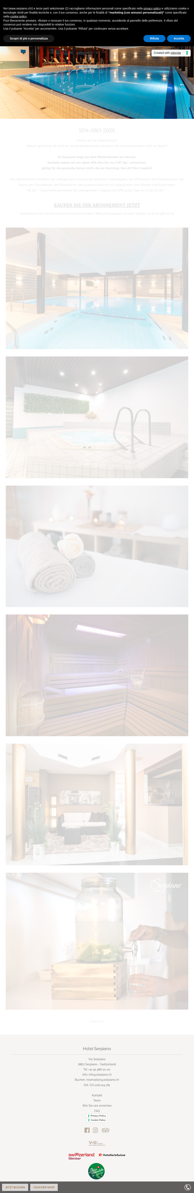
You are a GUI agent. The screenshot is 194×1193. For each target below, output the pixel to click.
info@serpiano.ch (100, 1074)
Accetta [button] (179, 38)
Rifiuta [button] (154, 38)
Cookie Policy (98, 1120)
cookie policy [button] (18, 16)
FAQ (97, 1111)
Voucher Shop (44, 1187)
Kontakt (97, 1095)
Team (97, 1100)
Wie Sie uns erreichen (97, 1105)
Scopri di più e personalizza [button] (29, 38)
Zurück (97, 1021)
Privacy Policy (98, 1115)
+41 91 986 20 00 (99, 1069)
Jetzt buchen (15, 1187)
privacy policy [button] (152, 8)
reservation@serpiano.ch (102, 1079)
